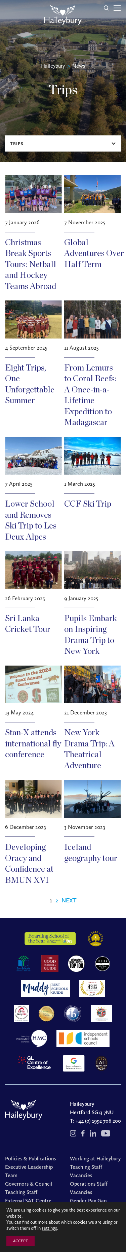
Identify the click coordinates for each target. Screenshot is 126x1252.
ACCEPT (20, 1241)
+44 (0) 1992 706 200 (98, 1121)
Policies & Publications (30, 1158)
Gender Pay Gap (88, 1200)
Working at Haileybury (95, 1158)
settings (49, 1228)
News (78, 66)
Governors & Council (28, 1184)
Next (69, 900)
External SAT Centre (28, 1200)
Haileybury (53, 66)
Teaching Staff (21, 1192)
